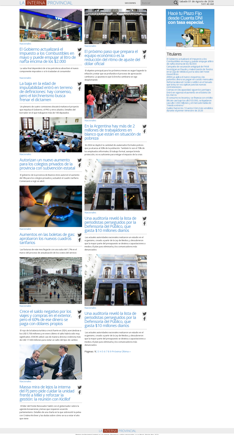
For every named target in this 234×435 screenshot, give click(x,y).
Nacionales (25, 43)
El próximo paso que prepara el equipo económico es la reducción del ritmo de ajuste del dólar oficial (112, 57)
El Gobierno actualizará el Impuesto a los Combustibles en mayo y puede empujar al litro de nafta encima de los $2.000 (48, 54)
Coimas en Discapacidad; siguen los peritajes (189, 96)
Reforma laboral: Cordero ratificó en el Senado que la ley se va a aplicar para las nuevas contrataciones (189, 90)
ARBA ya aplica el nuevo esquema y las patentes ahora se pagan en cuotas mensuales (190, 82)
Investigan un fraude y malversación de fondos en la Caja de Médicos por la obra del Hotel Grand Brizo (190, 74)
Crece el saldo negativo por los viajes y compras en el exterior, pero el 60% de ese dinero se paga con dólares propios (46, 314)
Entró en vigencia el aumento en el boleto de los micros (189, 101)
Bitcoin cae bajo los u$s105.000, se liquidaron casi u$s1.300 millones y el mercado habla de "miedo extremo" (189, 113)
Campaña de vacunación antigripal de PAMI (188, 68)
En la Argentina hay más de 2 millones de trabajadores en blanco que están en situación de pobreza (112, 131)
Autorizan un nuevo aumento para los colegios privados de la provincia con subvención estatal (47, 162)
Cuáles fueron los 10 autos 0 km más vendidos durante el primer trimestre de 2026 (190, 121)
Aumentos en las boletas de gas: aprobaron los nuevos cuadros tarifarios (47, 236)
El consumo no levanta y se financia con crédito (190, 107)
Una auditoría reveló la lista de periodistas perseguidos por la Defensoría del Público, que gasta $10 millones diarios (110, 222)
